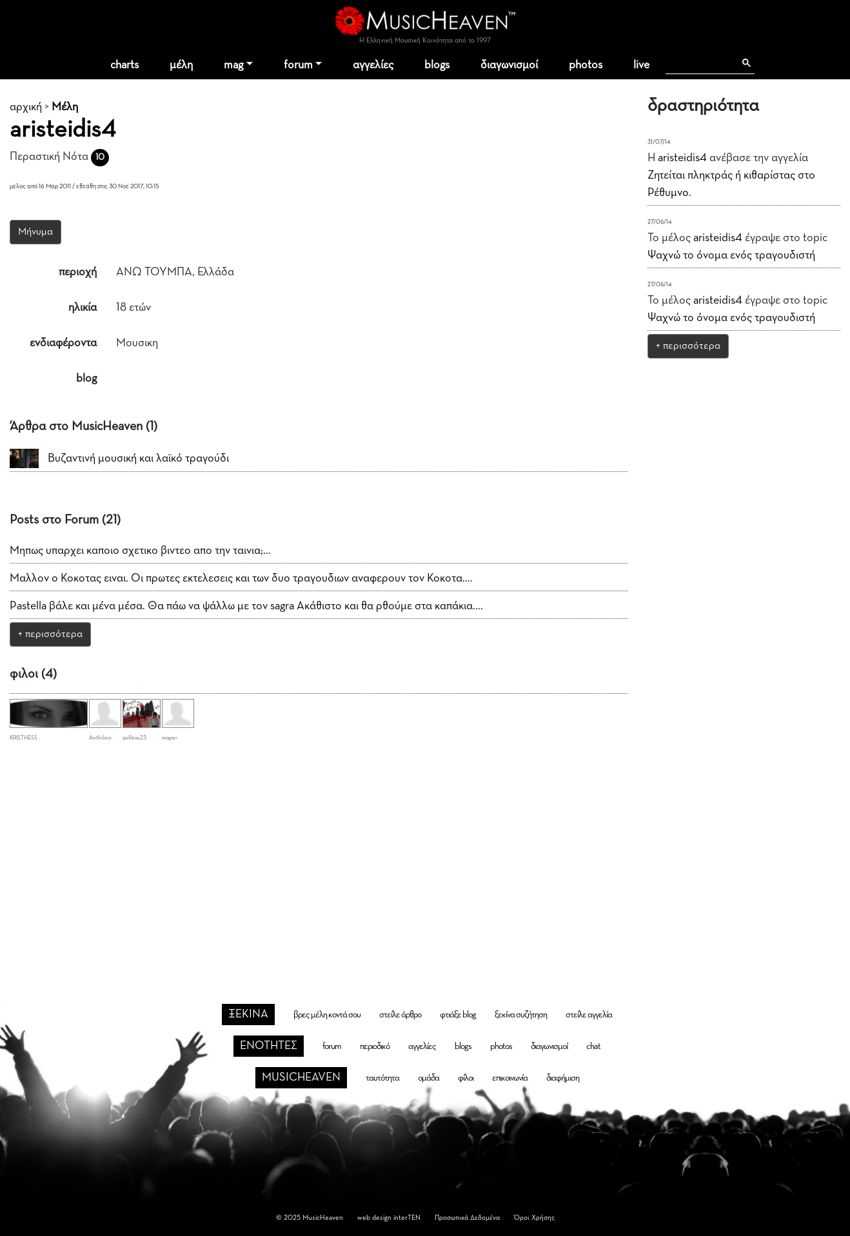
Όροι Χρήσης (534, 1217)
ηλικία (82, 307)
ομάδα (428, 1078)
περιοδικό (375, 1046)
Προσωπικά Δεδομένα (467, 1217)
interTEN (406, 1217)
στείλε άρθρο (400, 1014)
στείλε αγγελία (589, 1014)
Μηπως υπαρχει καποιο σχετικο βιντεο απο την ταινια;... (140, 550)
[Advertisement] (425, 853)
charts (124, 65)
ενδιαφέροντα (63, 343)
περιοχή (78, 272)
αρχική (26, 107)
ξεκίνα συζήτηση (521, 1014)
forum (298, 65)
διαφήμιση (562, 1078)
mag (233, 65)
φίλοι (465, 1078)
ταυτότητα (382, 1078)
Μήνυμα (35, 232)
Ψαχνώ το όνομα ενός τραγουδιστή (731, 255)
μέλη (181, 65)
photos (585, 65)
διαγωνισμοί (509, 65)
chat (593, 1046)
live (641, 65)
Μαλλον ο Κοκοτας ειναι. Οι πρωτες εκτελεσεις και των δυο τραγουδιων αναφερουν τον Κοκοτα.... (241, 578)
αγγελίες (373, 65)
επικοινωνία (510, 1078)
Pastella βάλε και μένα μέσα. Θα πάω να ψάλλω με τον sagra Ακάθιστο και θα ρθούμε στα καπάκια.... (246, 606)
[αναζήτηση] (700, 63)
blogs (437, 65)
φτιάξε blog (458, 1014)
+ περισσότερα (50, 634)
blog (86, 378)
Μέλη (65, 107)
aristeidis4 (682, 158)
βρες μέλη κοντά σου (327, 1014)
